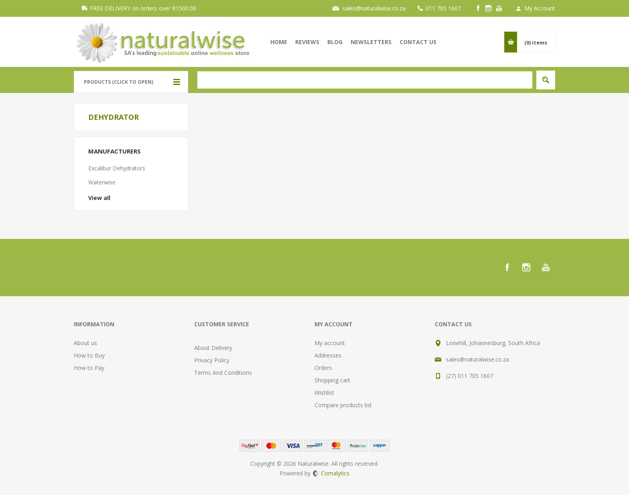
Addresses (327, 355)
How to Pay (89, 368)
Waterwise (102, 182)
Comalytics (331, 473)
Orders (323, 368)
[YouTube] (499, 8)
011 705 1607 (443, 8)
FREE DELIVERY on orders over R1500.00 (143, 8)
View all (99, 198)
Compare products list (343, 405)
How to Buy (89, 355)
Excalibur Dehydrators (116, 168)
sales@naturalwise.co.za (374, 8)
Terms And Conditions (223, 372)
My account (329, 343)
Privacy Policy (211, 360)
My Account (539, 8)
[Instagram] (488, 8)
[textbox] (364, 80)
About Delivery (213, 348)
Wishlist (324, 392)
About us (85, 343)
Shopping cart (332, 380)
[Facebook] (478, 8)
